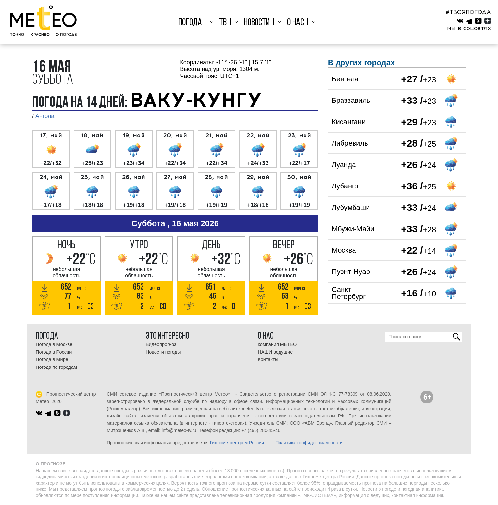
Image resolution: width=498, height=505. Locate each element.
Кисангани (349, 122)
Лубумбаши (351, 207)
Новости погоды (163, 352)
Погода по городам (56, 367)
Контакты (268, 359)
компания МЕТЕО (277, 344)
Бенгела (345, 79)
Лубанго (345, 186)
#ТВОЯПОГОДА (468, 12)
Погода (196, 23)
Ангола (44, 116)
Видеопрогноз (161, 344)
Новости (257, 23)
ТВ (226, 23)
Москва (344, 250)
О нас (292, 23)
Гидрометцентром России (237, 442)
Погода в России (54, 352)
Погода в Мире (52, 359)
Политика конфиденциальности (308, 442)
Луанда (344, 165)
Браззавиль (351, 100)
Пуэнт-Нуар (351, 272)
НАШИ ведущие (275, 352)
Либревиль (350, 143)
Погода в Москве (54, 344)
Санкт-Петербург (349, 293)
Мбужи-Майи (353, 229)
